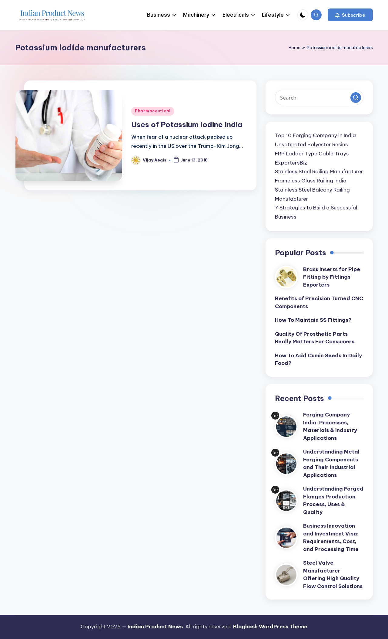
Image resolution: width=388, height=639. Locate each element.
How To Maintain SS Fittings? (313, 320)
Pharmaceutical (153, 111)
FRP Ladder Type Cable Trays (312, 153)
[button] (350, 14)
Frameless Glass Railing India (310, 180)
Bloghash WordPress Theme (270, 626)
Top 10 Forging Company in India (315, 135)
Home (294, 47)
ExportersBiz (291, 162)
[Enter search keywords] (319, 97)
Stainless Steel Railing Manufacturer (319, 171)
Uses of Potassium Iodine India (186, 124)
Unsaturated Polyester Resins (311, 144)
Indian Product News (155, 626)
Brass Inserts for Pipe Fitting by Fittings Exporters (331, 277)
